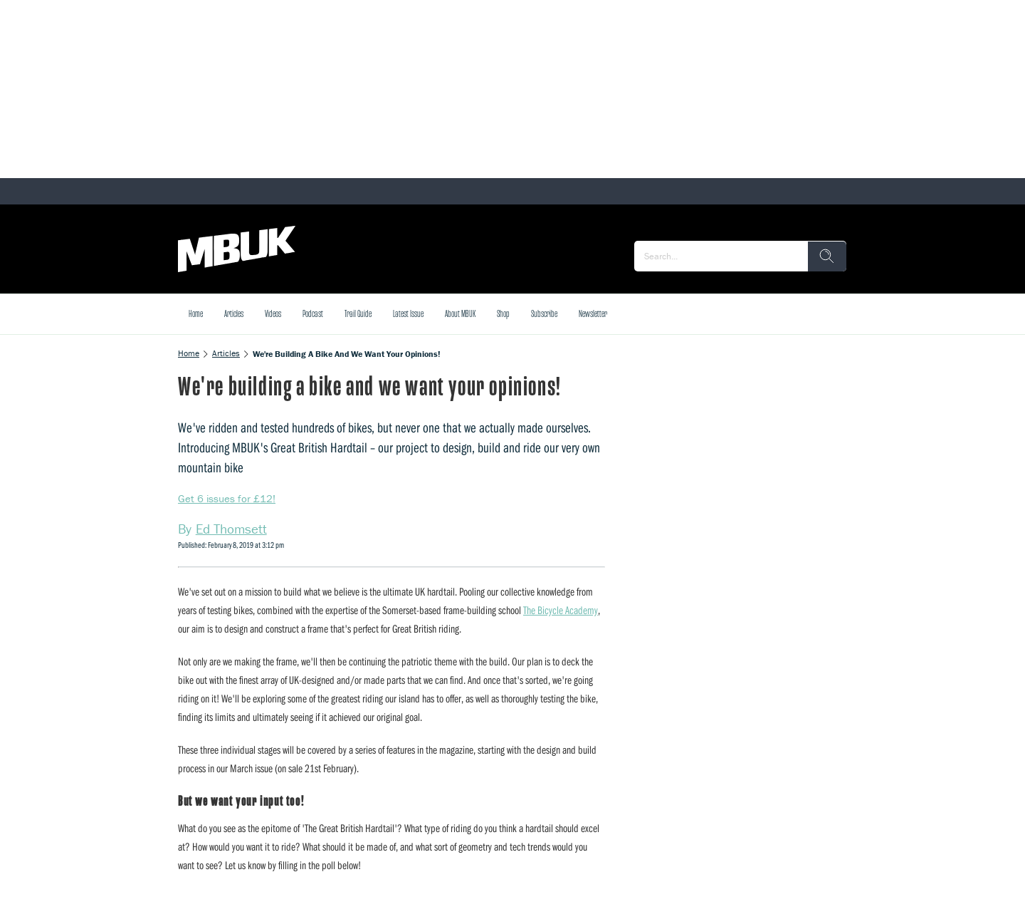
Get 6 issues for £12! (226, 498)
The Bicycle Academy (560, 610)
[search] (827, 256)
